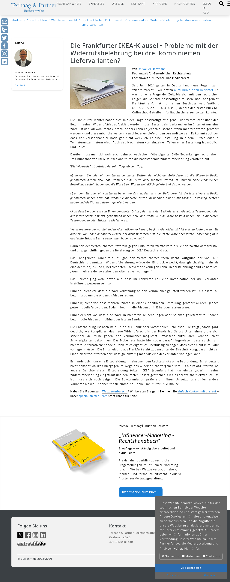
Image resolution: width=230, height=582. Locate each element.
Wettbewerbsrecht (64, 20)
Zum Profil (19, 85)
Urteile (118, 4)
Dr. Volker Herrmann (152, 69)
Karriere (160, 4)
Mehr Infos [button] (192, 548)
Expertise (96, 4)
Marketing (211, 556)
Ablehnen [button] (209, 575)
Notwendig (171, 556)
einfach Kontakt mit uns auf (197, 391)
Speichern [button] (173, 575)
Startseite (18, 20)
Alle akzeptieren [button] (191, 567)
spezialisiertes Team (93, 396)
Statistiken (191, 556)
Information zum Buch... (141, 492)
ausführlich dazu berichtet (193, 90)
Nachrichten (184, 4)
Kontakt (138, 4)
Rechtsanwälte (68, 4)
